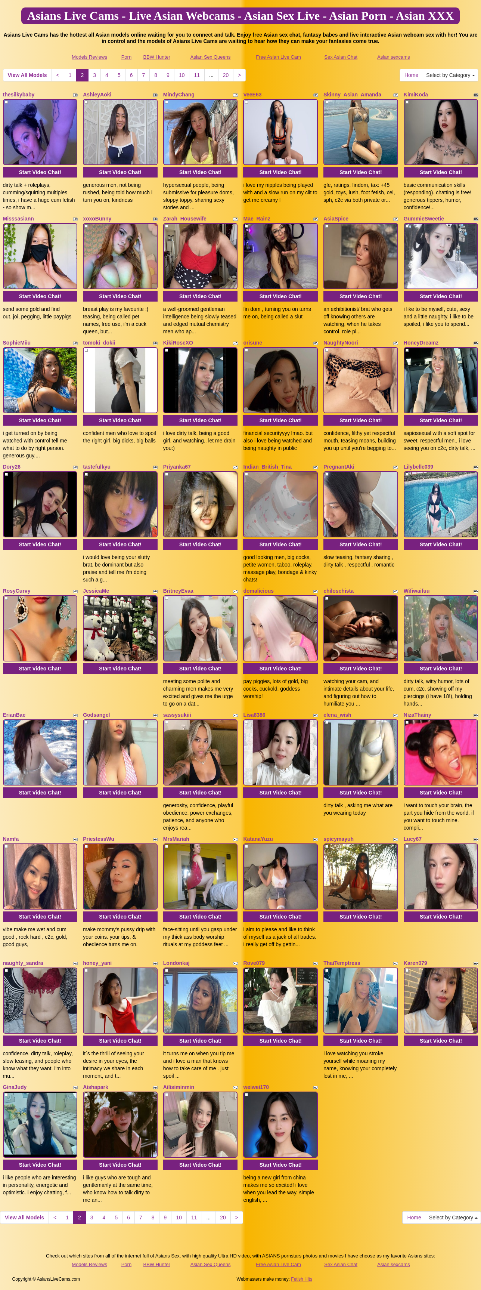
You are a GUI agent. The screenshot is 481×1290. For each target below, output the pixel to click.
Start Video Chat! (40, 172)
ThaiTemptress (341, 963)
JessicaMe (96, 591)
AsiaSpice (335, 219)
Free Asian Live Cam (278, 57)
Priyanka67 (177, 467)
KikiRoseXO (178, 343)
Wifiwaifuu (417, 591)
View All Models (27, 75)
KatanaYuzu (258, 839)
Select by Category (450, 75)
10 (182, 75)
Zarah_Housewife (185, 219)
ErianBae (14, 715)
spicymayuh (338, 839)
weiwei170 (256, 1087)
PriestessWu (98, 839)
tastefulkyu (97, 467)
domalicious (258, 591)
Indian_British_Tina (267, 467)
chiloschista (338, 591)
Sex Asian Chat (340, 57)
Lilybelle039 (418, 467)
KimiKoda (416, 95)
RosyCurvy (17, 591)
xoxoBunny (97, 219)
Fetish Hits (301, 1279)
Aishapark (95, 1087)
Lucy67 (413, 839)
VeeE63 (252, 95)
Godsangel (96, 715)
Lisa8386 (254, 715)
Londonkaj (176, 963)
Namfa (11, 839)
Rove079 (254, 963)
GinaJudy (15, 1087)
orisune (252, 343)
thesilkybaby (19, 95)
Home (411, 75)
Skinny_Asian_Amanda (352, 95)
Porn (126, 57)
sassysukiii (177, 715)
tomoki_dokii (99, 343)
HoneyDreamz (421, 343)
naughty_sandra (23, 963)
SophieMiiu (17, 343)
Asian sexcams (393, 57)
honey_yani (97, 963)
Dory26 (12, 467)
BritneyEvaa (178, 591)
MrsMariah (176, 839)
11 (197, 75)
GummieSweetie (424, 219)
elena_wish (337, 715)
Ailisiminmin (178, 1087)
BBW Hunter (156, 57)
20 (226, 75)
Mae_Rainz (256, 219)
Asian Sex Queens (210, 57)
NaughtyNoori (340, 343)
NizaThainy (417, 715)
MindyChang (179, 95)
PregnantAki (338, 467)
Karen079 (415, 963)
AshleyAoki (97, 95)
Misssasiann (18, 219)
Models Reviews (89, 57)
